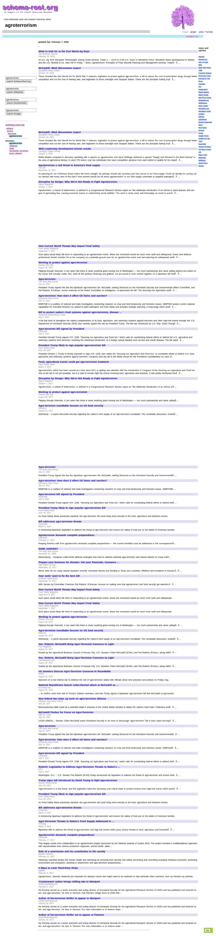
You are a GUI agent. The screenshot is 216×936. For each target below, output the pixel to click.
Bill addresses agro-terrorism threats (59, 521)
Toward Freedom (205, 147)
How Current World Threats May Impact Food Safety (69, 246)
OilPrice (201, 117)
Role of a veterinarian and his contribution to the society (71, 851)
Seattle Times (203, 136)
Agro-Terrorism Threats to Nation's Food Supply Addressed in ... (76, 821)
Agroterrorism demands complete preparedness (66, 535)
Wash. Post (203, 155)
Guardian (202, 84)
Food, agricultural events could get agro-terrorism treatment (73, 362)
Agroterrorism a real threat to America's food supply (69, 165)
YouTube (209, 32)
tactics (10, 131)
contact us (192, 36)
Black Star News (205, 68)
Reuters (201, 130)
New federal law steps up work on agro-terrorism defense (72, 698)
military (9, 128)
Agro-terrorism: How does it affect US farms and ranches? (72, 295)
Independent (203, 90)
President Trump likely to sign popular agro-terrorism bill (71, 345)
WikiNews (202, 160)
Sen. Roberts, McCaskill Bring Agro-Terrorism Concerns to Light (76, 644)
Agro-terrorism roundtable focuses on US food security (70, 405)
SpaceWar (202, 144)
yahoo (201, 32)
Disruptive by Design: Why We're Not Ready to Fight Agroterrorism (77, 182)
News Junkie (203, 106)
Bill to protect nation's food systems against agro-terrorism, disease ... (79, 312)
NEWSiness (203, 103)
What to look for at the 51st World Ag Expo (63, 51)
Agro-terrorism (46, 279)
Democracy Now (205, 76)
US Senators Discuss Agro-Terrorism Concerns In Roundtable (74, 671)
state (11, 148)
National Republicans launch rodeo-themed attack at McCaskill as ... (78, 685)
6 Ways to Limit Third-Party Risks (58, 868)
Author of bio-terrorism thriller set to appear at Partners (71, 915)
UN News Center (205, 150)
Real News (203, 128)
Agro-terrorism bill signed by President (61, 329)
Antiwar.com (203, 59)
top (207, 930)
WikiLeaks (202, 158)
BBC (200, 65)
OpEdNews (203, 120)
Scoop (201, 133)
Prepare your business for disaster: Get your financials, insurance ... (78, 562)
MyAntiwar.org (204, 100)
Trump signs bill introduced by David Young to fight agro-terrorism (77, 780)
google (193, 32)
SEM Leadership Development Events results (64, 148)
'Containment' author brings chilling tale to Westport (69, 881)
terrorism (12, 134)
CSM (200, 70)
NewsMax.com (204, 109)
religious (13, 146)
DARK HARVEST (48, 549)
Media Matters (204, 92)
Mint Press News (205, 98)
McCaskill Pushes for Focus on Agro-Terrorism (65, 712)
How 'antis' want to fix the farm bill (59, 576)
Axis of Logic (203, 62)
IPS (200, 87)
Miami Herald (203, 95)
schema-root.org (14, 124)
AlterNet (201, 57)
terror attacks (15, 153)
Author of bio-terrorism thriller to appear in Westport (69, 898)
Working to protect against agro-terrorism (62, 262)
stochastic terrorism (18, 151)
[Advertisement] (65, 104)
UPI (200, 152)
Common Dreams (205, 73)
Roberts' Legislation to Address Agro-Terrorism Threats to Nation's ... (79, 767)
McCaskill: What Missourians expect (59, 68)
